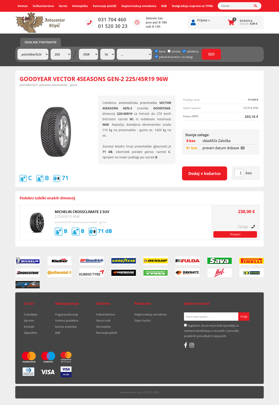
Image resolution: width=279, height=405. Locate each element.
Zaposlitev (30, 333)
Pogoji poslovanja (66, 314)
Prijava (203, 20)
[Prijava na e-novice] (243, 316)
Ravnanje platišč (104, 6)
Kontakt (29, 327)
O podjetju (31, 314)
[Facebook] (185, 345)
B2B (164, 6)
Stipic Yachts (142, 320)
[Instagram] (191, 345)
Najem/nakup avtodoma (138, 6)
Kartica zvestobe (66, 327)
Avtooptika (80, 6)
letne (160, 51)
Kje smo (29, 320)
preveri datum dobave (223, 148)
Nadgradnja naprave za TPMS (192, 6)
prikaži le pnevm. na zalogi (176, 57)
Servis (63, 6)
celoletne (190, 51)
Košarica (246, 21)
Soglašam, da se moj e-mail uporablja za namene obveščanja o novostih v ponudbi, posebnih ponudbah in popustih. (211, 331)
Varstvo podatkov (66, 320)
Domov (23, 6)
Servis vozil (103, 320)
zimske (174, 51)
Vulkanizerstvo (43, 6)
